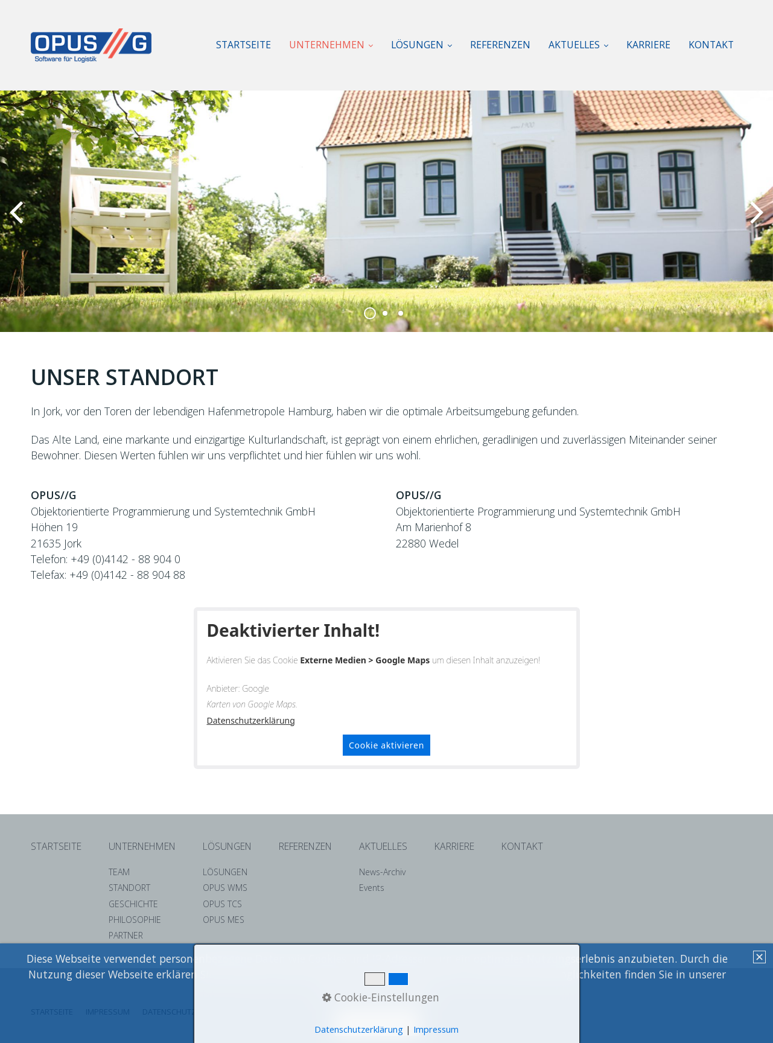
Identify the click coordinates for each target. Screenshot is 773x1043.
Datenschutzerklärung (251, 720)
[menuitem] (248, 45)
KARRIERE (648, 44)
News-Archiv (382, 872)
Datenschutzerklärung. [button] (377, 990)
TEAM (119, 872)
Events (371, 887)
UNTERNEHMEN (331, 44)
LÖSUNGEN (421, 44)
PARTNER (126, 935)
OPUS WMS (225, 887)
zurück (18, 221)
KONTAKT (711, 44)
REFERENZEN (500, 44)
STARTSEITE (243, 44)
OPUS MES (223, 919)
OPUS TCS (222, 904)
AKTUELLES (578, 44)
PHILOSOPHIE (135, 919)
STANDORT (129, 887)
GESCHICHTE (133, 904)
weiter (755, 221)
